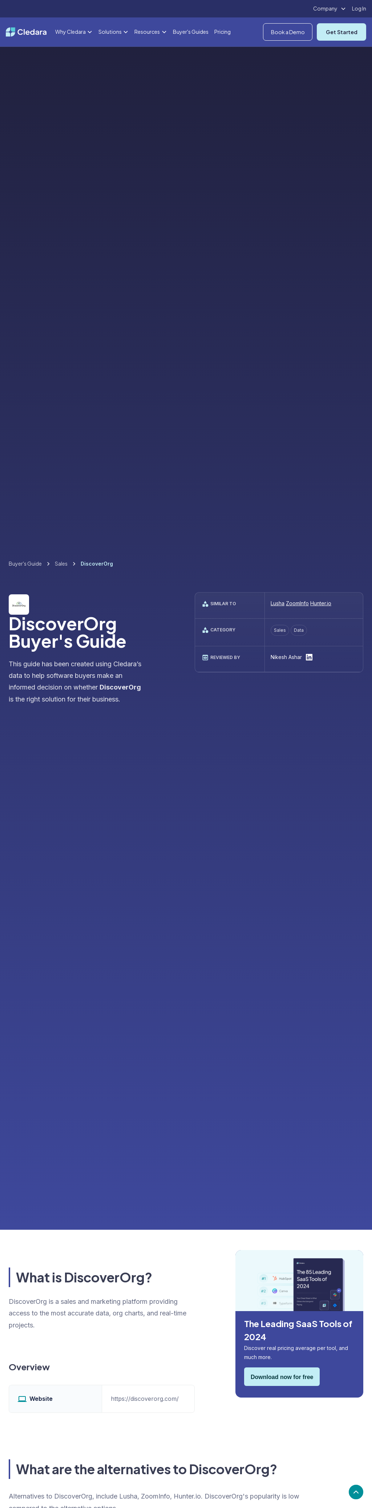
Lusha (277, 603)
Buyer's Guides (191, 31)
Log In (359, 8)
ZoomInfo (297, 603)
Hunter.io (320, 603)
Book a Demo (288, 32)
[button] (329, 8)
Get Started (341, 32)
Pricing (222, 31)
